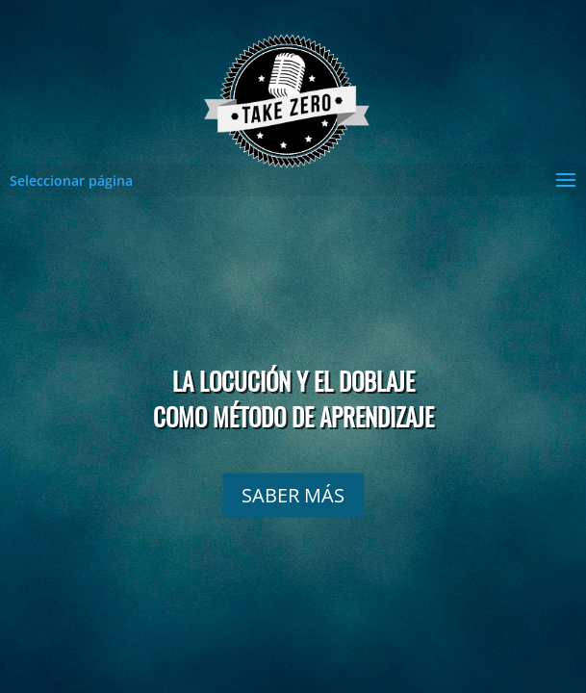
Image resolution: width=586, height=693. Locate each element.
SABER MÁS (293, 494)
